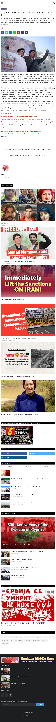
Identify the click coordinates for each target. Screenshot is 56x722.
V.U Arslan (13, 577)
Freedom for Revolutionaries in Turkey (21, 559)
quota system (5, 640)
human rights (5, 643)
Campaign (4, 9)
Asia (45, 637)
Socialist (4, 28)
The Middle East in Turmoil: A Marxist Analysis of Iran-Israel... (27, 479)
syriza (21, 637)
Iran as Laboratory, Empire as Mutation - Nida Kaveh (25, 471)
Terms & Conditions (27, 715)
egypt (11, 640)
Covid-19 (4, 637)
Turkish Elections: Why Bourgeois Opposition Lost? (24, 567)
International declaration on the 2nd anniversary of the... (17, 376)
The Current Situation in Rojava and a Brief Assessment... (26, 502)
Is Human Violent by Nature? (18, 683)
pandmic (28, 640)
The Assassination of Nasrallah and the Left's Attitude (24, 669)
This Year (46, 466)
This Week (10, 466)
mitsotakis (44, 640)
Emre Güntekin (14, 569)
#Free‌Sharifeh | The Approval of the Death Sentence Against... (20, 414)
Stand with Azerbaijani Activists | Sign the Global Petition (18, 261)
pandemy (27, 637)
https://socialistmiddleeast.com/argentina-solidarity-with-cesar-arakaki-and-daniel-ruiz (25, 119)
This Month (28, 466)
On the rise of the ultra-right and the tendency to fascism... (18, 338)
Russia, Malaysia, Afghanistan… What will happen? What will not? (28, 155)
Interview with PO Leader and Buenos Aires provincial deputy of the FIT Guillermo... (28, 149)
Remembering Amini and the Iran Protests (21, 676)
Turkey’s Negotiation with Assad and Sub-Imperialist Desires (27, 551)
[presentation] (48, 592)
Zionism (50, 637)
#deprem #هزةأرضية (13, 637)
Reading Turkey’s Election (18, 575)
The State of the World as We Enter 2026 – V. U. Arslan (26, 487)
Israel (33, 637)
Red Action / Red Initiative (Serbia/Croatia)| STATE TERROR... (24, 623)
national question (36, 640)
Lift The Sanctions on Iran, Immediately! (13, 299)
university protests (19, 640)
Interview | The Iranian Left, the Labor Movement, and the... (27, 495)
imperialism (39, 637)
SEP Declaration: (6, 223)
